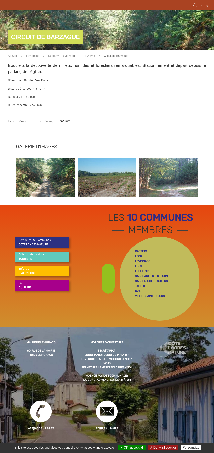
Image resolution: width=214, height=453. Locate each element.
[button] (6, 4)
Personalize (191, 447)
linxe (139, 266)
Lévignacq (32, 56)
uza (137, 291)
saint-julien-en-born (151, 276)
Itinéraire (64, 121)
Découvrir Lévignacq (61, 56)
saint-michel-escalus (151, 281)
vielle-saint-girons (150, 296)
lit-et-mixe (143, 271)
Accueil (12, 56)
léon (138, 256)
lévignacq (142, 261)
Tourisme (89, 56)
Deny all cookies (163, 447)
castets (141, 251)
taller (140, 286)
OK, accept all (132, 447)
